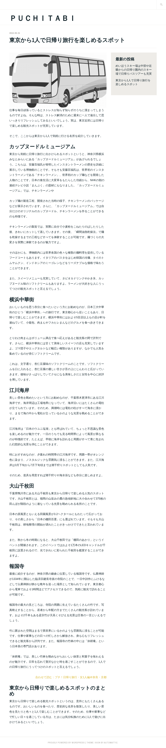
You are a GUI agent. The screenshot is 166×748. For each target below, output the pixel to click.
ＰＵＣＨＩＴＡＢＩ (42, 18)
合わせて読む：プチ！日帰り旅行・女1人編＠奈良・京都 (71, 677)
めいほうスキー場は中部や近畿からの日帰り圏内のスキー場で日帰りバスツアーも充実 (134, 69)
